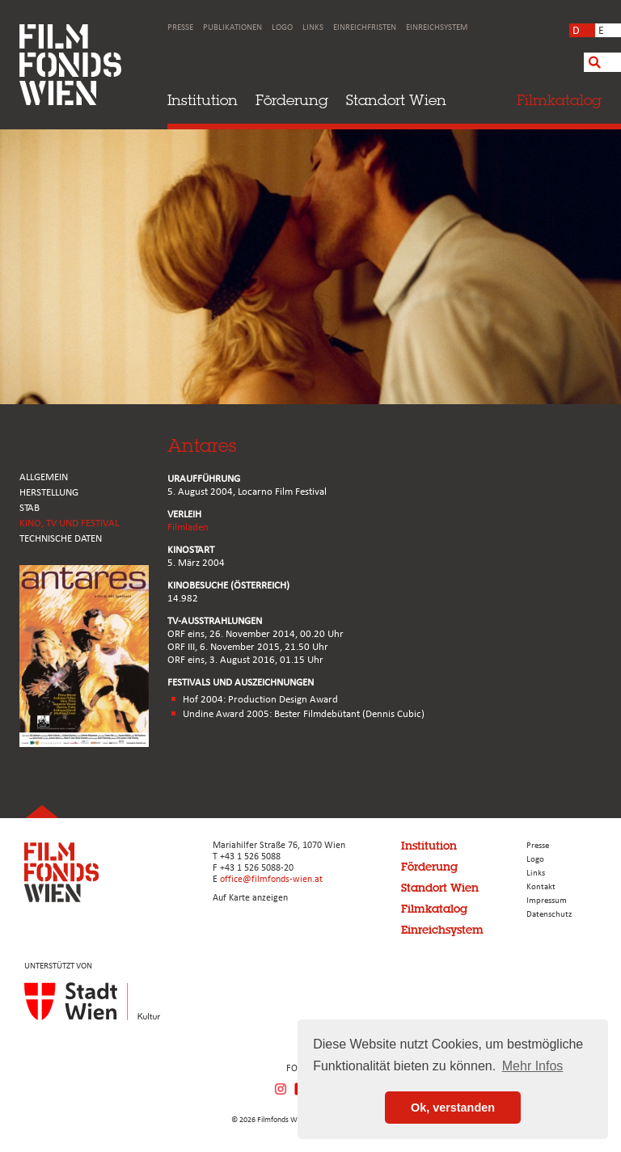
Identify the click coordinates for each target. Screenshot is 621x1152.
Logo (282, 27)
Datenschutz (549, 914)
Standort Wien (396, 100)
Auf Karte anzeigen (250, 898)
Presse (180, 27)
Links (312, 27)
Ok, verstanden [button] (453, 1107)
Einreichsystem (436, 27)
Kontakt (541, 887)
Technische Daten (60, 539)
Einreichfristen (364, 27)
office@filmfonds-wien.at (271, 879)
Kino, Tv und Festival (69, 523)
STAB (29, 508)
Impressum (546, 901)
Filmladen (188, 527)
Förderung (292, 100)
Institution (202, 100)
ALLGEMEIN (43, 477)
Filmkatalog (434, 908)
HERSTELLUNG (48, 492)
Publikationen (232, 27)
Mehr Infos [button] (533, 1066)
